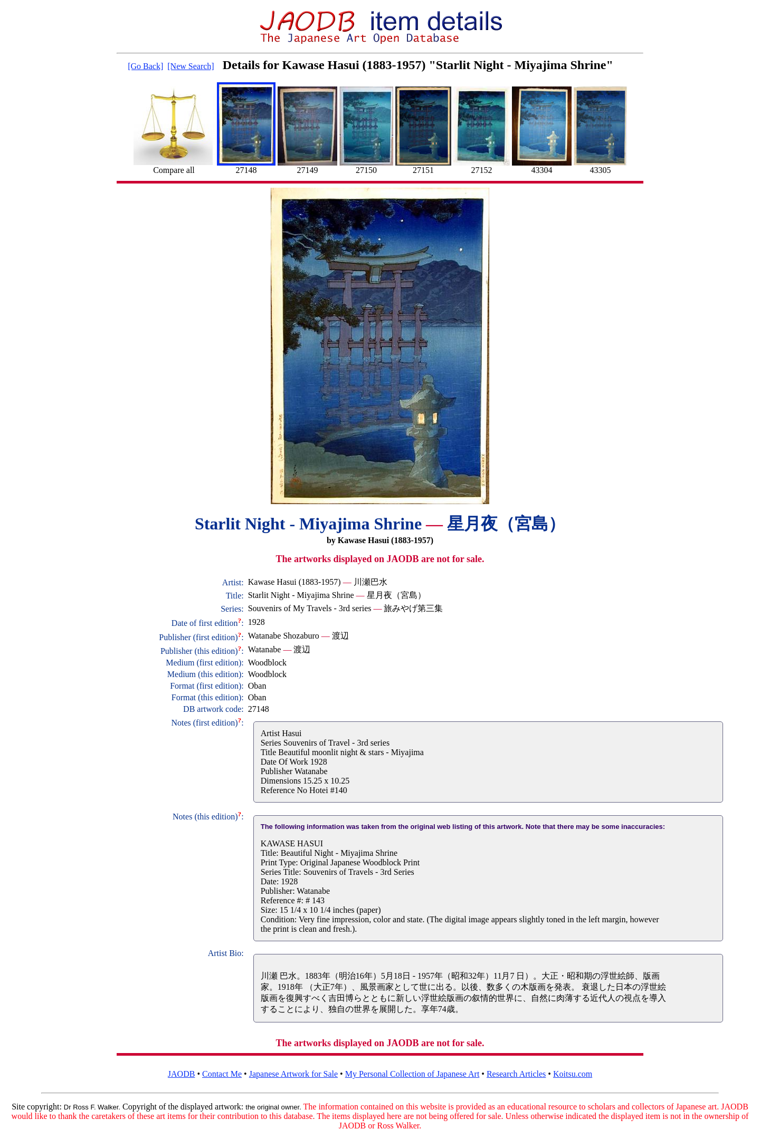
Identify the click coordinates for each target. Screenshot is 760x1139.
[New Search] (190, 66)
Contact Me (222, 1073)
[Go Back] (145, 66)
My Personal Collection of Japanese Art (412, 1073)
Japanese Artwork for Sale (293, 1073)
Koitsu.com (572, 1073)
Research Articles (516, 1073)
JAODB (181, 1073)
